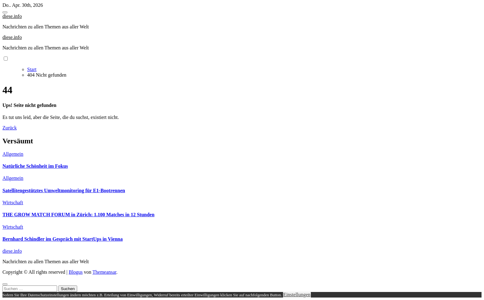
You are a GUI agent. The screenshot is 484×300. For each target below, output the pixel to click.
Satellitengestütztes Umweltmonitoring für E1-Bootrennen (63, 190)
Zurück (9, 127)
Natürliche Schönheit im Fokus (35, 166)
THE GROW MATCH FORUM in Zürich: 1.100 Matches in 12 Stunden (78, 214)
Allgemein (12, 154)
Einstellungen (297, 294)
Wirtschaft (12, 202)
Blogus (75, 272)
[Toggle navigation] (4, 12)
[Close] (4, 284)
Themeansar (104, 272)
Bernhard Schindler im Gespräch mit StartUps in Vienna (62, 239)
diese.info (12, 16)
